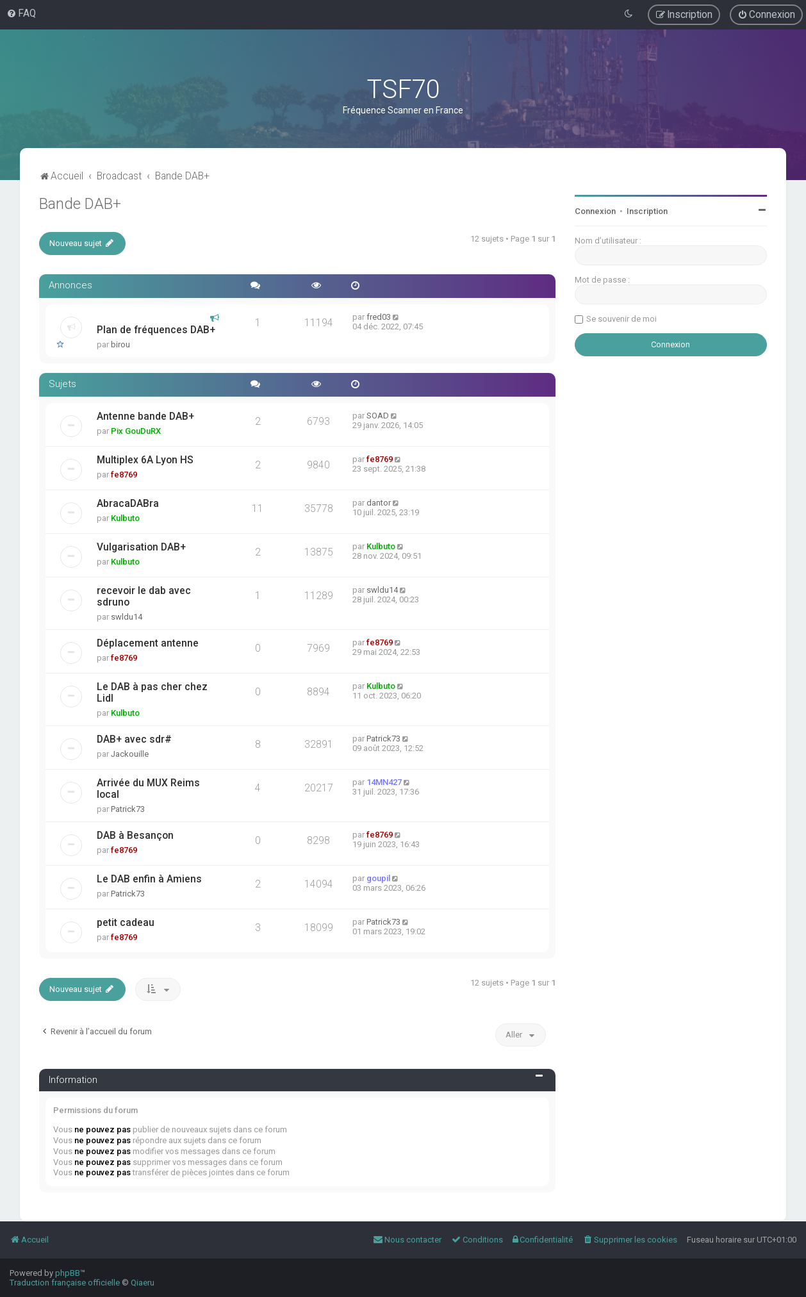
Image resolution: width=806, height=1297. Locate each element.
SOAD (377, 415)
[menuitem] (21, 13)
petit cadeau (125, 923)
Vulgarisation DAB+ (141, 547)
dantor (378, 503)
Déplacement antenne (148, 643)
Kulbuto (125, 518)
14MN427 (384, 782)
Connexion (595, 211)
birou (120, 344)
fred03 (378, 317)
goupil (378, 878)
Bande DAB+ (80, 204)
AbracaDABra (128, 503)
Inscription (647, 211)
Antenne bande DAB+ (145, 416)
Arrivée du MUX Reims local (148, 788)
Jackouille (130, 754)
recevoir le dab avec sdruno (144, 596)
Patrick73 (383, 738)
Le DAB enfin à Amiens (149, 879)
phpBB (67, 1273)
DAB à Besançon (135, 835)
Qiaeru (142, 1282)
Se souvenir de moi (621, 319)
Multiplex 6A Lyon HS (145, 460)
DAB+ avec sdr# (134, 739)
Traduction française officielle (65, 1282)
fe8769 (124, 474)
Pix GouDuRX (136, 431)
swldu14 (126, 617)
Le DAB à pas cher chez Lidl (152, 692)
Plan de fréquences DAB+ (156, 330)
